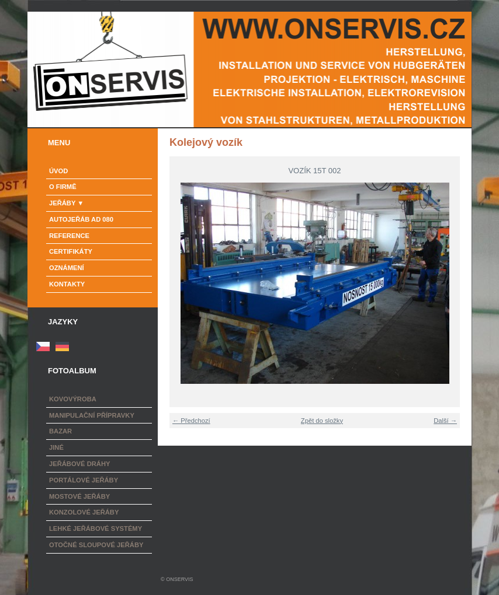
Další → (445, 420)
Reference (69, 235)
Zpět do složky (322, 420)
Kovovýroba (72, 399)
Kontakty (67, 284)
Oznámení (66, 267)
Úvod (58, 170)
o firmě (63, 186)
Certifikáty (70, 251)
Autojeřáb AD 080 (81, 219)
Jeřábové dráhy (79, 463)
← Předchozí (191, 420)
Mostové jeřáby (79, 496)
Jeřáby (62, 203)
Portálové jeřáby (83, 480)
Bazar (60, 431)
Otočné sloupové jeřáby (96, 544)
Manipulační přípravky (91, 415)
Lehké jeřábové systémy (95, 528)
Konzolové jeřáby (84, 512)
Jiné (56, 447)
